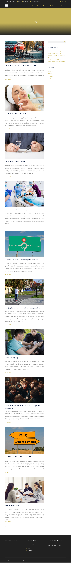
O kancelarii (39, 5)
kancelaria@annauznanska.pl (35, 1)
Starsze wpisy (6, 527)
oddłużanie (50, 73)
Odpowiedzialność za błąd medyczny (19, 210)
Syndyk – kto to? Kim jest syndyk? (54, 59)
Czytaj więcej (8, 79)
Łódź (18, 1)
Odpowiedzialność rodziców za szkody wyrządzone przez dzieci (20, 407)
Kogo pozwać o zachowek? (15, 506)
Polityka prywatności (28, 560)
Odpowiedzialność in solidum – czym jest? (21, 456)
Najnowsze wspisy (24, 527)
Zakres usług (45, 5)
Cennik (51, 5)
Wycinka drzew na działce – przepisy (55, 53)
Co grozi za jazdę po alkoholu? (16, 161)
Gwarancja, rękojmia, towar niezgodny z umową (23, 259)
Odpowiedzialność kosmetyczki (17, 113)
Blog (56, 5)
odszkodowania (51, 74)
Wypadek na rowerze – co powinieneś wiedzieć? (23, 65)
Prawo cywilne (50, 76)
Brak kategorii (50, 71)
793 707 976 (25, 1)
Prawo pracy (50, 78)
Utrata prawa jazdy (12, 357)
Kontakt (60, 5)
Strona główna (32, 5)
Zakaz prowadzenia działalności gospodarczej (56, 51)
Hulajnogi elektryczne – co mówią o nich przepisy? (24, 308)
